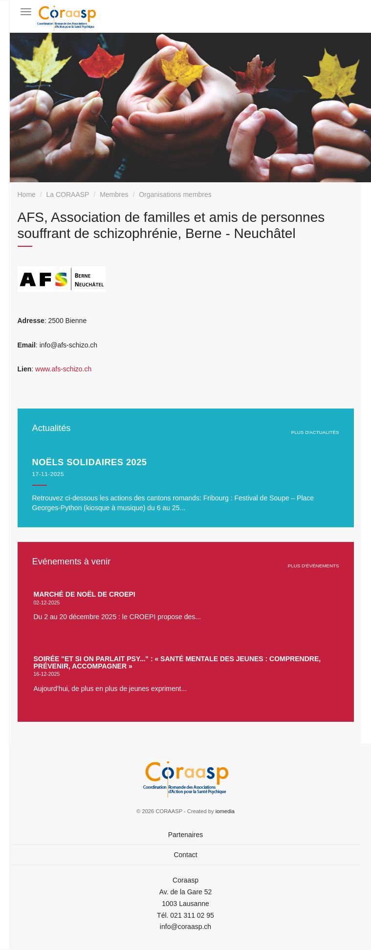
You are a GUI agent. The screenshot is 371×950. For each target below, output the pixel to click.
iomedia (225, 811)
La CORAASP (67, 194)
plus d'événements (313, 565)
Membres (114, 194)
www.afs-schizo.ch (63, 369)
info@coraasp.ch (185, 926)
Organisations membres (175, 194)
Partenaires (185, 835)
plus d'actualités (315, 432)
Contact (185, 855)
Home (27, 194)
